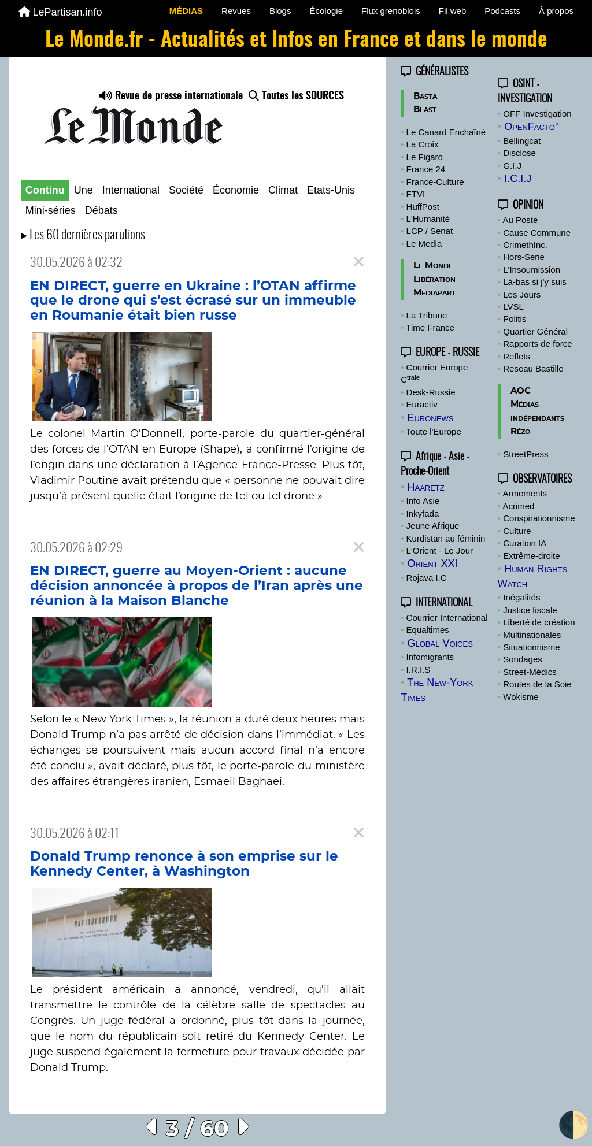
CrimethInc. (525, 245)
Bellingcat (522, 141)
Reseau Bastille (533, 368)
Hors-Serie (524, 257)
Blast (424, 109)
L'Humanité (428, 219)
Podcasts (502, 11)
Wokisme (520, 697)
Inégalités (521, 597)
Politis (514, 319)
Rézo (520, 431)
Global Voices (439, 643)
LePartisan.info (60, 12)
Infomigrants (430, 657)
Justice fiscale (530, 610)
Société (186, 190)
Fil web (453, 11)
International (131, 190)
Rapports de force (537, 343)
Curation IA (524, 543)
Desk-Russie (431, 392)
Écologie (326, 11)
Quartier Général (535, 331)
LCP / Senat (429, 231)
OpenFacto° (531, 126)
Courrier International (447, 617)
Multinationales (532, 635)
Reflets (516, 356)
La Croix (422, 144)
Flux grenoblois (390, 11)
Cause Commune (537, 233)
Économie (236, 190)
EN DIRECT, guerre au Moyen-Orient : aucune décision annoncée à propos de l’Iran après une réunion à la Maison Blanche (196, 585)
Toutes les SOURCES (296, 96)
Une (83, 190)
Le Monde (433, 265)
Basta (425, 96)
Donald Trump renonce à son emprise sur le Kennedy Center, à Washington (184, 864)
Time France (430, 327)
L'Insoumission (531, 270)
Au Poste (520, 220)
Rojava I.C (426, 578)
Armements (524, 493)
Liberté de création (539, 622)
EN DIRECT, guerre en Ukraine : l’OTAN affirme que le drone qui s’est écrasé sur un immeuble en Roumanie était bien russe (193, 300)
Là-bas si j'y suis (535, 282)
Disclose (519, 153)
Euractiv (422, 404)
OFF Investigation (537, 113)
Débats (101, 210)
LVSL (513, 306)
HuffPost (422, 207)
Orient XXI (432, 563)
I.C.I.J (517, 178)
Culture (517, 531)
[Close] (359, 262)
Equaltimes (427, 630)
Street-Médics (530, 672)
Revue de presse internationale (171, 96)
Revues (236, 11)
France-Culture (435, 182)
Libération (434, 279)
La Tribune (426, 315)
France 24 (426, 169)
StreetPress (525, 454)
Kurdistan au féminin (446, 538)
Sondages (522, 659)
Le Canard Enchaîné (446, 132)
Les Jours (522, 294)
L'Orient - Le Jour (439, 550)
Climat (283, 190)
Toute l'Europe (433, 431)
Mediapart (434, 292)
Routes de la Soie (537, 684)
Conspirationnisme (539, 518)
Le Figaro (424, 157)
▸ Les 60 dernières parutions (83, 235)
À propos (556, 11)
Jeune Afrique (433, 526)
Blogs (280, 11)
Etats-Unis (331, 190)
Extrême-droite (531, 556)
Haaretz (425, 487)
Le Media (424, 244)
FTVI (416, 194)
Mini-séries (50, 210)
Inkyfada (422, 513)
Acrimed (518, 506)
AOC (520, 391)
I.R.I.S (418, 669)
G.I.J (512, 165)
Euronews (430, 418)
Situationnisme (531, 647)
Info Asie (423, 501)
